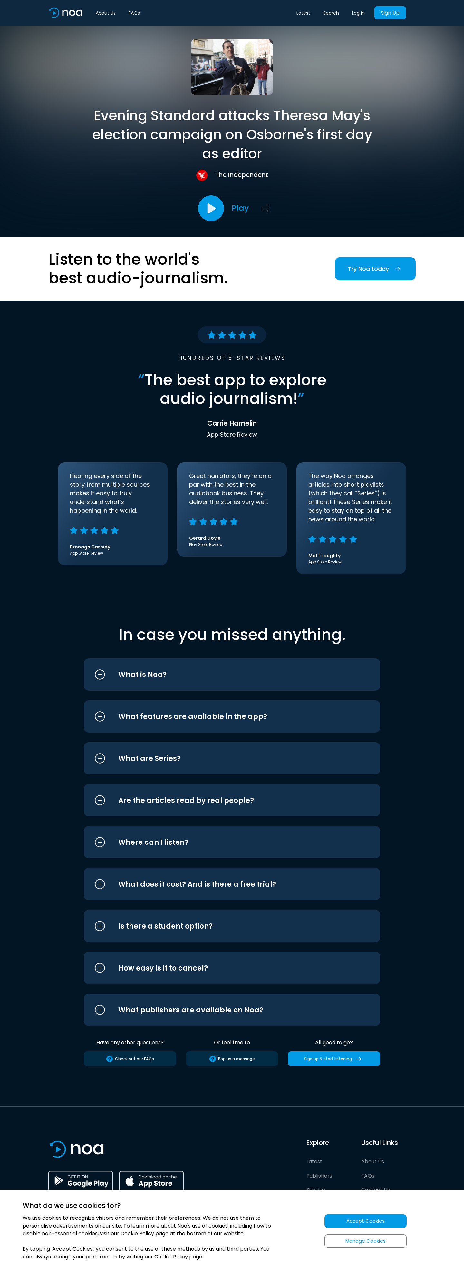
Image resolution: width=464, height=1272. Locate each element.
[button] (220, 674)
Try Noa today (375, 269)
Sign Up (390, 12)
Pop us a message (232, 1059)
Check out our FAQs (130, 1059)
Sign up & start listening (334, 1059)
